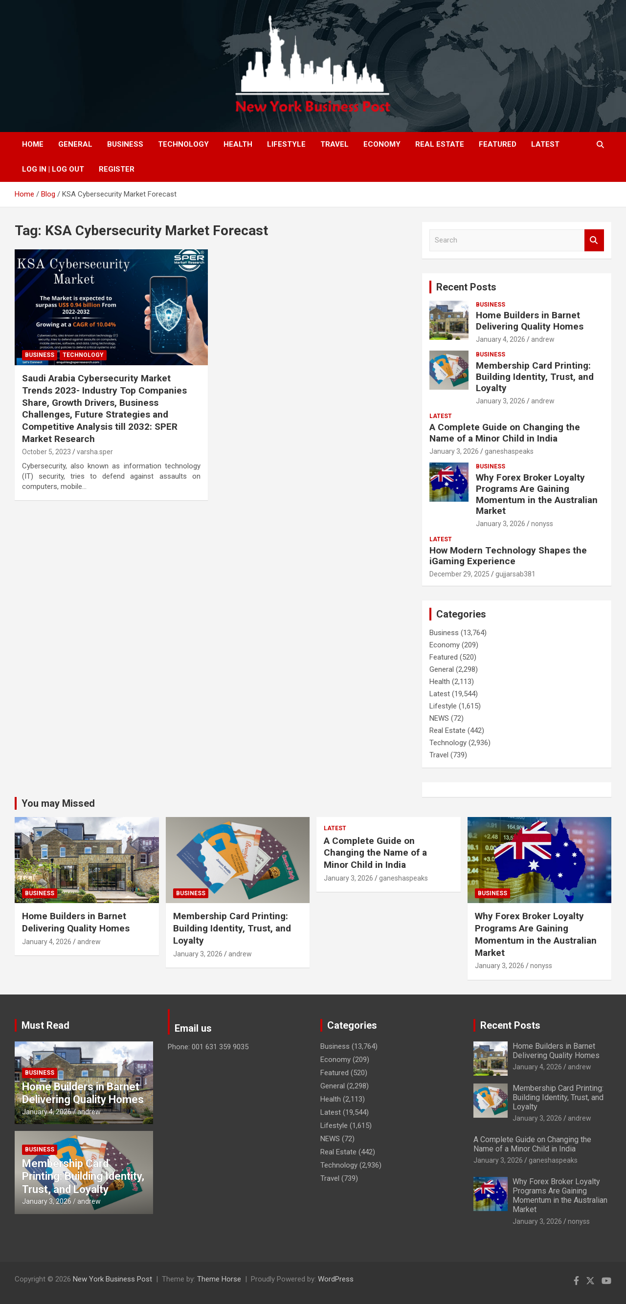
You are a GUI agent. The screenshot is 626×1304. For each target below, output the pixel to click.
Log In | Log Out (53, 169)
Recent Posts (466, 287)
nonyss (542, 524)
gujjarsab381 (515, 574)
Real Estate (439, 144)
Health (238, 144)
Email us (193, 1028)
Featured (497, 144)
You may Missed (58, 803)
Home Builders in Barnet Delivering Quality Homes (529, 320)
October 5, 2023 (46, 452)
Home (33, 144)
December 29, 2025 (459, 574)
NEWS (439, 718)
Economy (382, 144)
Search (594, 240)
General (75, 144)
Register (116, 169)
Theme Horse (219, 1279)
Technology (183, 144)
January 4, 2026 (500, 339)
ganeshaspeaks (509, 451)
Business (125, 144)
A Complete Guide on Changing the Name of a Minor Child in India (504, 432)
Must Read (45, 1025)
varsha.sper (95, 452)
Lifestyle (286, 144)
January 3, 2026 (500, 401)
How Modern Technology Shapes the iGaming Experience (508, 556)
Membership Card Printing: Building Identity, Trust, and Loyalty (535, 377)
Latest (545, 144)
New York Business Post (112, 1279)
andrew (543, 339)
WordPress (336, 1279)
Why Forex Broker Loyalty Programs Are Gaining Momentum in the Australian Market (537, 494)
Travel (334, 144)
